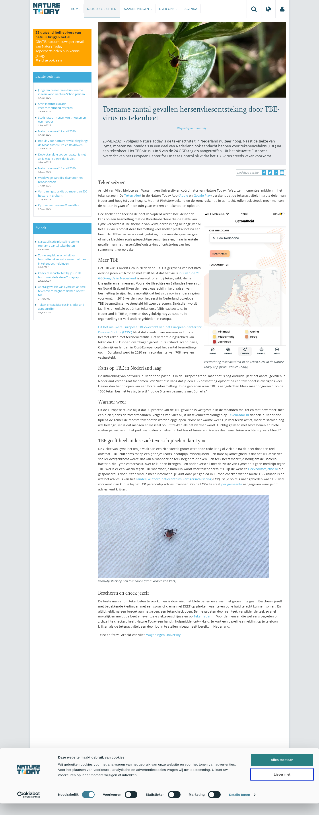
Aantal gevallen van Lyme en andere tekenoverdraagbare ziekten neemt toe (62, 291)
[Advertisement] (192, 679)
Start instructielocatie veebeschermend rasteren (55, 106)
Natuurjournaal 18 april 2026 (57, 168)
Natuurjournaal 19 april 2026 (57, 131)
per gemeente (231, 484)
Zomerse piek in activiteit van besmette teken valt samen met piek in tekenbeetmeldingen (62, 259)
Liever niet (282, 786)
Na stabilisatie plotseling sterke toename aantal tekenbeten (58, 244)
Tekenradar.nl (238, 415)
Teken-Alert (132, 195)
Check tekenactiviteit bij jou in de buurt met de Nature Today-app (59, 275)
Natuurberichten (102, 9)
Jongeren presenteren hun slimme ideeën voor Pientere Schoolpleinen (61, 92)
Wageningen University (192, 128)
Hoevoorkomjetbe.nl (263, 469)
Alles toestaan (282, 771)
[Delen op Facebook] (264, 172)
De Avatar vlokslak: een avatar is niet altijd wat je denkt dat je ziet (62, 156)
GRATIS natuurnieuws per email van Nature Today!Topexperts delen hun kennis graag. (59, 50)
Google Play (202, 195)
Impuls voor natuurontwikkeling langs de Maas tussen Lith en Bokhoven (63, 143)
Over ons (168, 9)
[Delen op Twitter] (270, 172)
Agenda (191, 9)
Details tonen (239, 806)
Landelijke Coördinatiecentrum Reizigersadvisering (174, 479)
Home (75, 9)
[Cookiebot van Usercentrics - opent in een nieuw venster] (28, 806)
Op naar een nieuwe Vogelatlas (58, 205)
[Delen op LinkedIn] (276, 172)
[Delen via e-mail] (282, 172)
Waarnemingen (137, 9)
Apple (184, 195)
